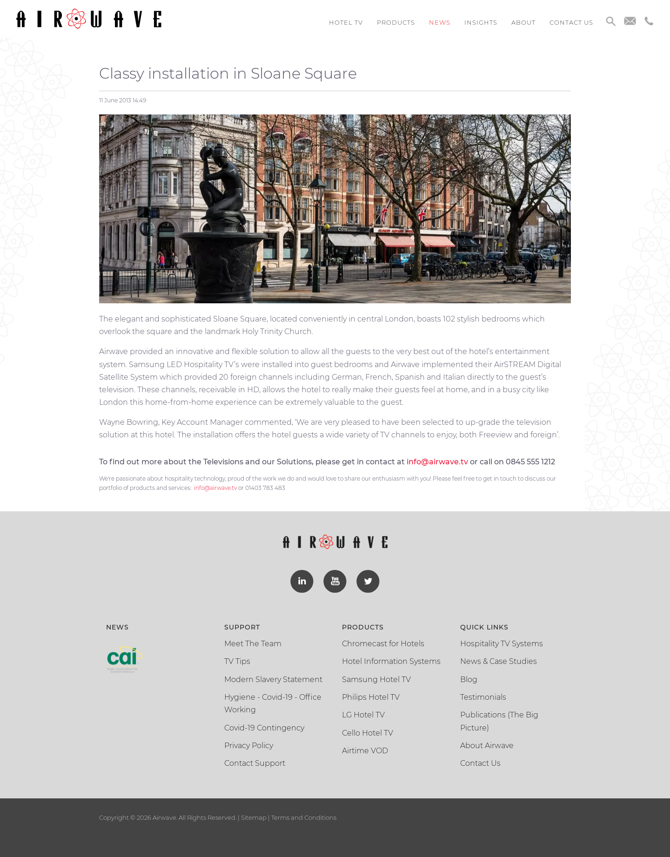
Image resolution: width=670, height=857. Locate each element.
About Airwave (487, 743)
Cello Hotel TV (367, 731)
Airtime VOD (365, 748)
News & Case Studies (498, 659)
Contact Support (254, 761)
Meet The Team (252, 641)
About (523, 22)
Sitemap (254, 815)
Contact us (571, 22)
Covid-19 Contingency (264, 726)
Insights (480, 22)
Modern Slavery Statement (273, 677)
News (439, 22)
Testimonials (483, 695)
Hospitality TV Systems (501, 641)
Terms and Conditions (303, 815)
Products (396, 22)
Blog (468, 677)
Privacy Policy (248, 743)
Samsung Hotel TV (376, 677)
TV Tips (237, 659)
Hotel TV (346, 22)
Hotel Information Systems (391, 659)
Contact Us (480, 761)
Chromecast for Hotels (383, 641)
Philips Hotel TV (371, 695)
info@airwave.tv (215, 487)
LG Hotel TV (363, 713)
